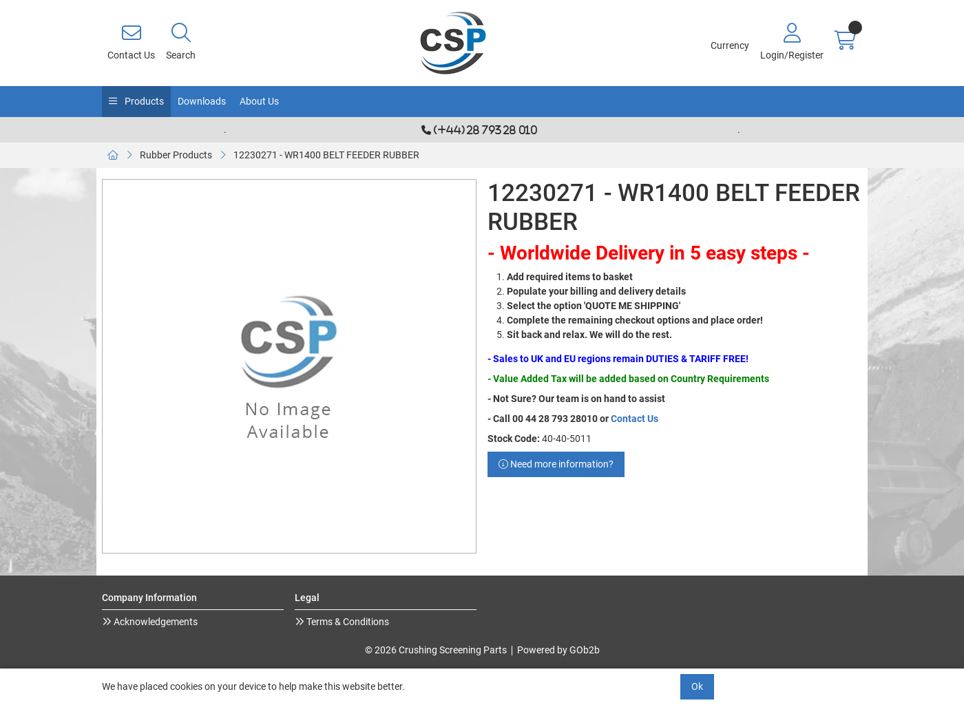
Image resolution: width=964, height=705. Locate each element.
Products (143, 101)
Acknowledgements (155, 621)
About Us (259, 101)
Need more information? (556, 464)
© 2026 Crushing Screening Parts (436, 649)
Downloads (202, 101)
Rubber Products (176, 154)
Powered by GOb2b (558, 649)
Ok (697, 686)
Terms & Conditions (346, 621)
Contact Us (634, 418)
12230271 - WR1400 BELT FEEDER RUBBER (326, 154)
